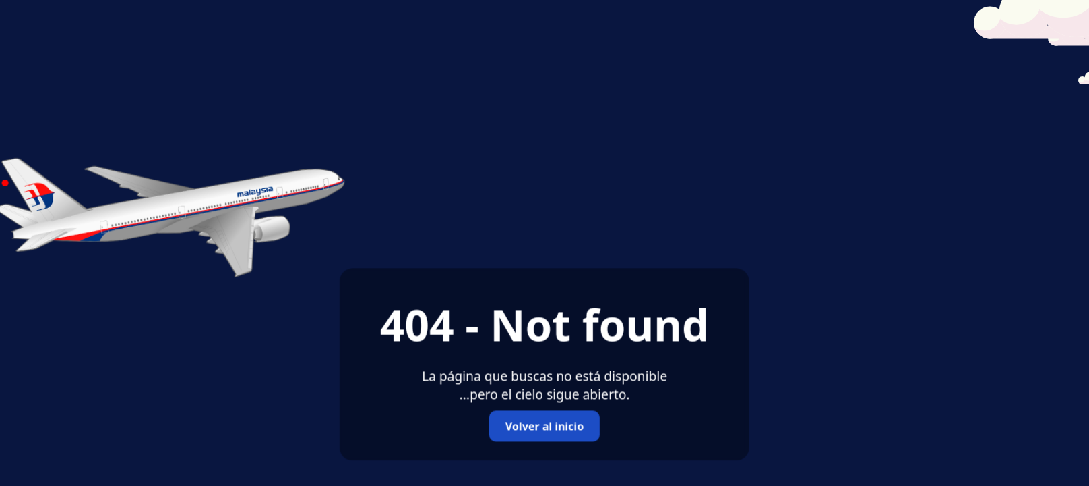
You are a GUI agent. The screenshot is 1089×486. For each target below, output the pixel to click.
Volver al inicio (544, 426)
